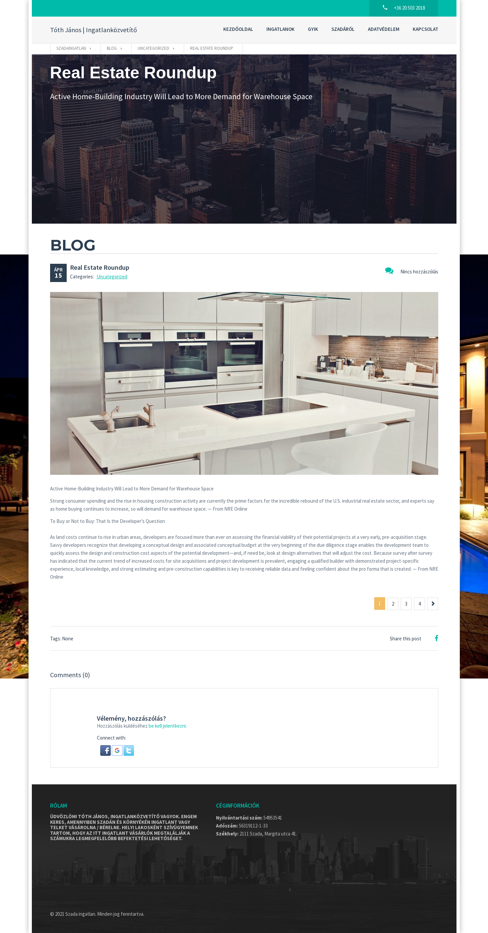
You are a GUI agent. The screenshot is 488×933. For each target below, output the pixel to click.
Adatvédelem (383, 29)
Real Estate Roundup (99, 267)
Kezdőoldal (238, 29)
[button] (106, 750)
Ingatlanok (280, 29)
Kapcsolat (425, 29)
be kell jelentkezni (167, 726)
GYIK (313, 29)
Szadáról (343, 29)
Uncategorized (112, 276)
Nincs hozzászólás (411, 270)
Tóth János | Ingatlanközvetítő (93, 30)
